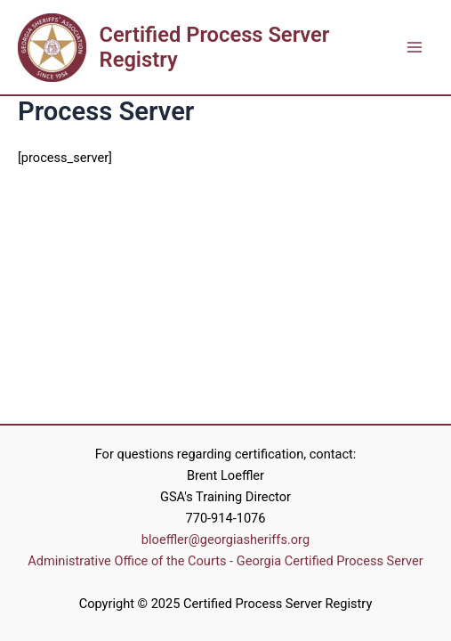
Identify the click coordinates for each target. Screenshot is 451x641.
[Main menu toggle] (414, 47)
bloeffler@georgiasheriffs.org (225, 539)
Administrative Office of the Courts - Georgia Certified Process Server (225, 561)
